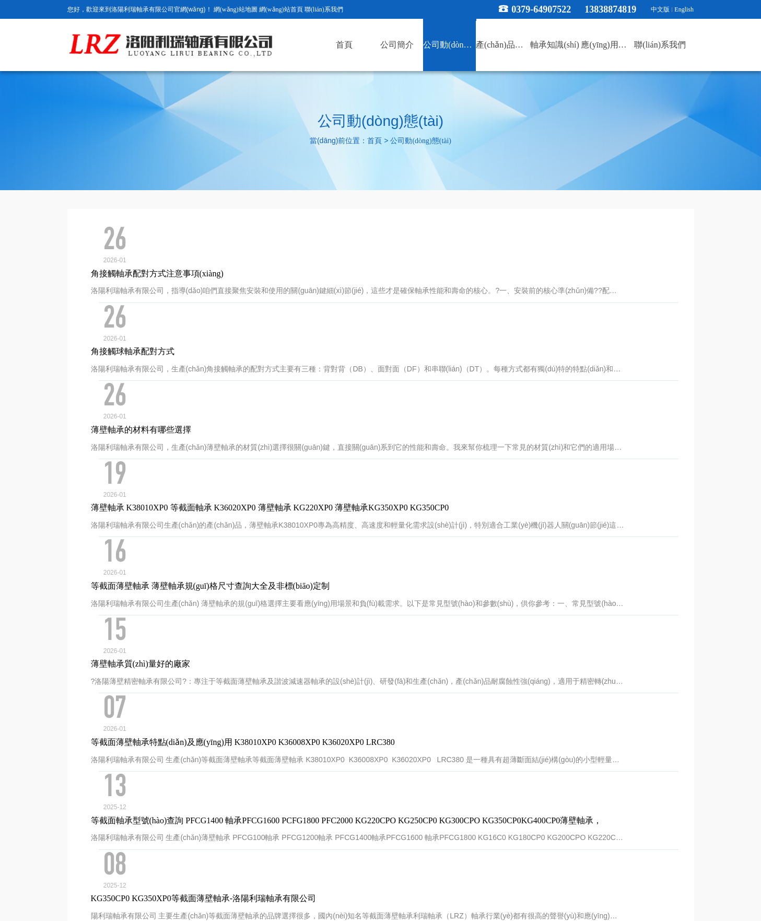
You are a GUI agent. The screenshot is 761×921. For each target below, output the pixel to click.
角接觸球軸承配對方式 (181, 283)
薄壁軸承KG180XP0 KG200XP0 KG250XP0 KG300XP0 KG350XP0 (258, 658)
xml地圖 (514, 874)
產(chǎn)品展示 (375, 811)
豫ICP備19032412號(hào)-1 (455, 874)
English (684, 9)
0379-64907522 (541, 9)
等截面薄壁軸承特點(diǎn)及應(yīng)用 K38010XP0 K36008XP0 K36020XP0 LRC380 (291, 518)
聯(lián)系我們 (324, 9)
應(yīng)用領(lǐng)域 (494, 811)
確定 (543, 708)
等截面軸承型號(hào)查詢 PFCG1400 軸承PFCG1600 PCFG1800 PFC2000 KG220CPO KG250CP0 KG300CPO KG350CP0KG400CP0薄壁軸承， (394, 564)
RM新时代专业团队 (27, 914)
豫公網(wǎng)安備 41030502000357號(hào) (380, 887)
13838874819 (615, 9)
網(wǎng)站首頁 (281, 9)
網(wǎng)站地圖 (235, 9)
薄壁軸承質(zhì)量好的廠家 (188, 471)
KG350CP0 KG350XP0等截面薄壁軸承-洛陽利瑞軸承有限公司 (252, 611)
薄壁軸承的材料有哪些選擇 (189, 330)
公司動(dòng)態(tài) (420, 141)
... (349, 708)
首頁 (374, 141)
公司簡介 (254, 811)
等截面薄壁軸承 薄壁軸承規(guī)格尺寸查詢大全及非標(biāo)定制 (258, 423)
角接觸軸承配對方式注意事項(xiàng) (205, 236)
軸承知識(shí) (432, 811)
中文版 (660, 9)
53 (388, 708)
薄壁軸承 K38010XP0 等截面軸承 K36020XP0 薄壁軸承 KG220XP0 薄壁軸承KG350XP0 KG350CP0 (318, 377)
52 (368, 708)
